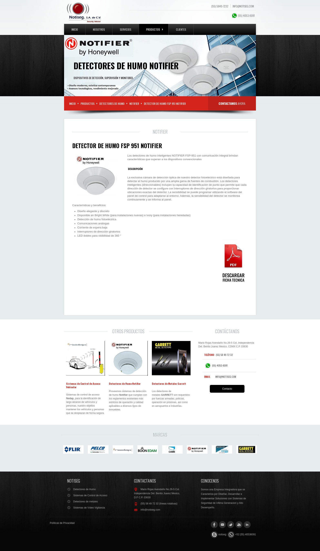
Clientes (181, 29)
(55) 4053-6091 (243, 15)
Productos (154, 29)
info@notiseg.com (243, 6)
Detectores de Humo (111, 103)
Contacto (227, 388)
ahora (232, 103)
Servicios (125, 29)
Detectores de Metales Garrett (169, 383)
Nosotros (99, 29)
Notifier (134, 103)
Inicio (74, 29)
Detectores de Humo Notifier (125, 383)
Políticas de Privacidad (62, 523)
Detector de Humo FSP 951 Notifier (117, 145)
